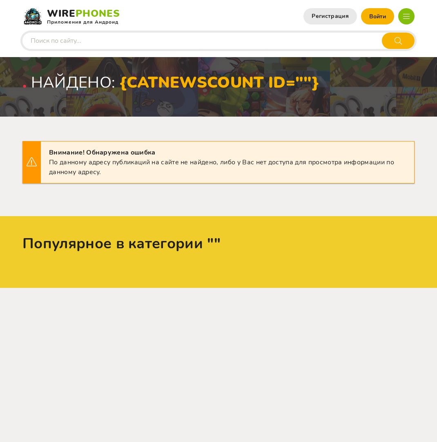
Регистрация (330, 16)
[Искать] (398, 41)
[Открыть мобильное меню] (406, 16)
